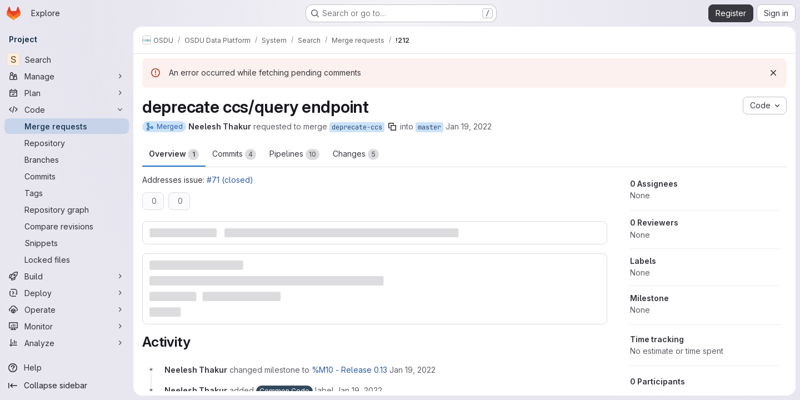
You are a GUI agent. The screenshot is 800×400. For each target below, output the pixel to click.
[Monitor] (66, 326)
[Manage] (66, 76)
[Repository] (66, 143)
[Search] (66, 59)
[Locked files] (66, 259)
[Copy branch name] (392, 126)
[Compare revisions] (66, 226)
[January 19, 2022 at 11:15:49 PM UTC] (412, 369)
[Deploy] (66, 293)
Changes (356, 154)
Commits (234, 154)
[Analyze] (66, 343)
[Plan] (66, 93)
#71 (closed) (230, 179)
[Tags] (66, 193)
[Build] (66, 276)
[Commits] (66, 176)
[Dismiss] (773, 72)
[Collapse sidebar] (66, 385)
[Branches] (66, 159)
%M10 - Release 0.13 (349, 369)
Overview (174, 154)
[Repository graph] (66, 209)
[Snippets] (66, 243)
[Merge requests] (66, 126)
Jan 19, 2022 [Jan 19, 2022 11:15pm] (469, 126)
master (429, 127)
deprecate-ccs (357, 127)
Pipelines (294, 154)
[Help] (66, 368)
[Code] (66, 109)
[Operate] (66, 309)
